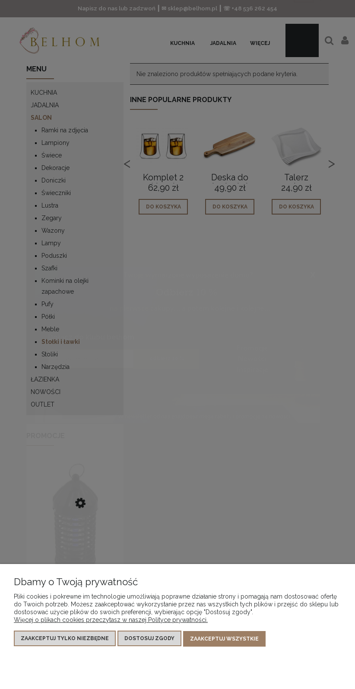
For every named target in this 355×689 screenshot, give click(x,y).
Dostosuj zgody (149, 640)
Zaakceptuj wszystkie (224, 640)
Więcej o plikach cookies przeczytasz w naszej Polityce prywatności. (111, 621)
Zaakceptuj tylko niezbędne (65, 640)
